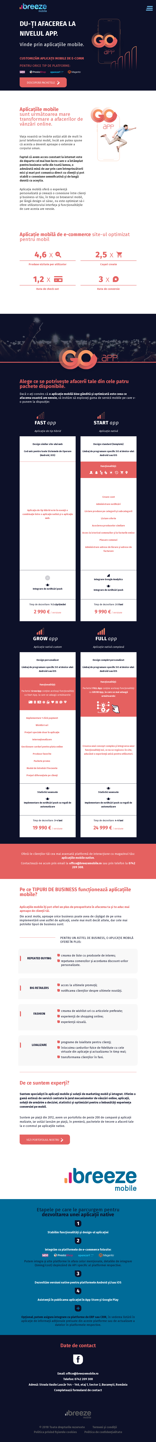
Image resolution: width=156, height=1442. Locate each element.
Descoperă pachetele (43, 83)
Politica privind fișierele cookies (55, 1432)
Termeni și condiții (104, 1427)
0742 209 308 (84, 1379)
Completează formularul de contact (78, 1390)
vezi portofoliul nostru (44, 1140)
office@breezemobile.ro (82, 1373)
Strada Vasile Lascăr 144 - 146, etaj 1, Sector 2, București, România (83, 1384)
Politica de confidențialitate (103, 1432)
